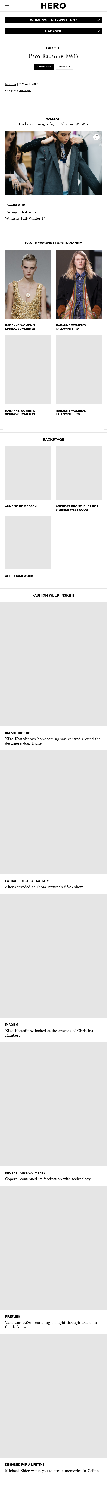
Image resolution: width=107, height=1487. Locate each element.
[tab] (44, 67)
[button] (11, 212)
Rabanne (29, 212)
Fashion (10, 84)
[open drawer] (7, 5)
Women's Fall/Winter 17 (25, 218)
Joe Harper (25, 90)
